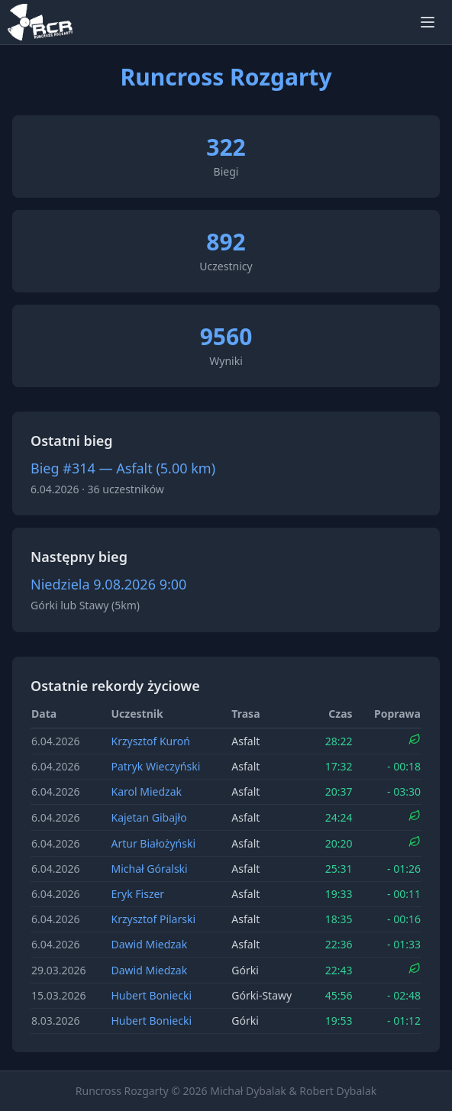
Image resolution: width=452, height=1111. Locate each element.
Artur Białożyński (153, 843)
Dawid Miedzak (149, 944)
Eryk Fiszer (137, 894)
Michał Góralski (149, 868)
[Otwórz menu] (427, 22)
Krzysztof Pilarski (153, 919)
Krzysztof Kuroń (150, 741)
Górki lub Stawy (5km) (85, 605)
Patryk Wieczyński (155, 766)
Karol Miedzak (146, 791)
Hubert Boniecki (151, 995)
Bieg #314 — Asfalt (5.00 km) (123, 468)
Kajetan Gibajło (148, 817)
